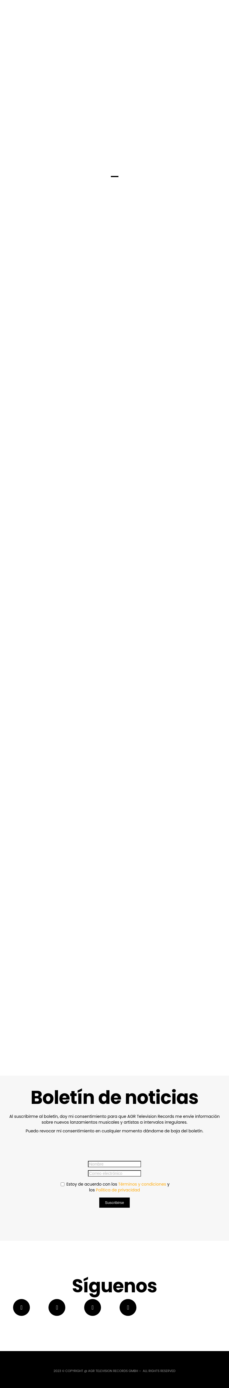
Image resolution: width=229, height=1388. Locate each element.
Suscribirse (114, 1202)
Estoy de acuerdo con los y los (115, 1187)
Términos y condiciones (142, 1184)
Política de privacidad (118, 1190)
